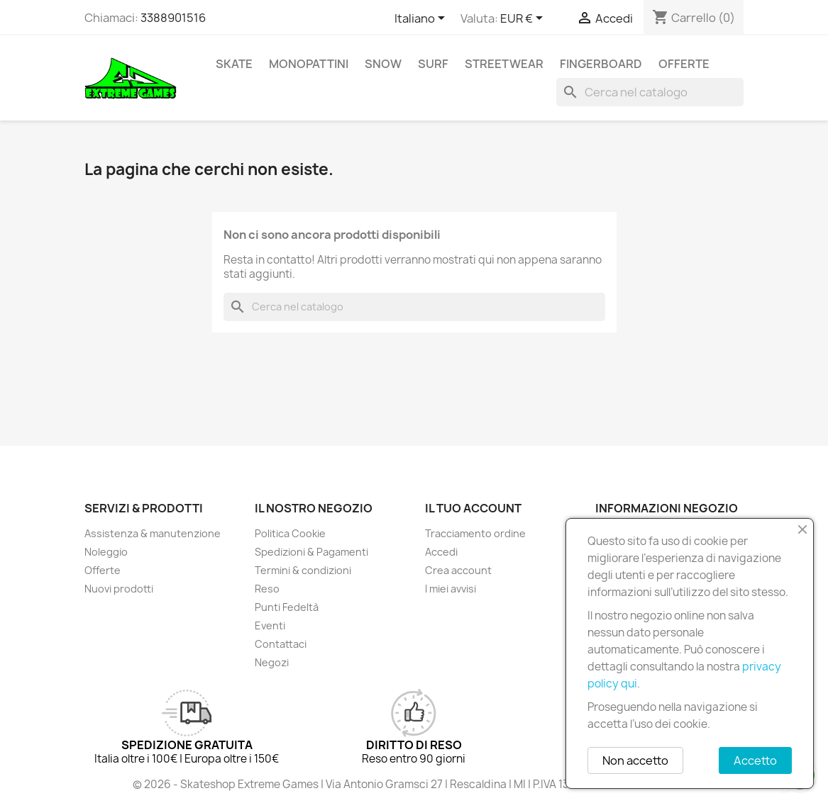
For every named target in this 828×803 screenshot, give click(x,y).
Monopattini (308, 64)
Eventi (270, 625)
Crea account (458, 570)
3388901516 (173, 18)
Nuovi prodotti (118, 588)
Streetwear (504, 64)
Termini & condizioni (303, 570)
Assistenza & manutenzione (152, 533)
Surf (433, 64)
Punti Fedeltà (287, 607)
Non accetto (635, 760)
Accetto (755, 760)
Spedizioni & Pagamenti (311, 551)
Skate (234, 64)
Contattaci (281, 644)
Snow (383, 64)
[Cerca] (650, 92)
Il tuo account (473, 508)
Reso (267, 588)
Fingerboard (601, 64)
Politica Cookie (290, 533)
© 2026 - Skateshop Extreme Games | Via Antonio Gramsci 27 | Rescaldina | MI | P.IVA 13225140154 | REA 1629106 (414, 784)
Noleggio (106, 551)
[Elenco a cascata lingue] (422, 19)
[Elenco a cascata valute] (524, 19)
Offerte (684, 64)
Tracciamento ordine (475, 533)
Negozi (272, 662)
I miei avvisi (450, 588)
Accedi (441, 551)
